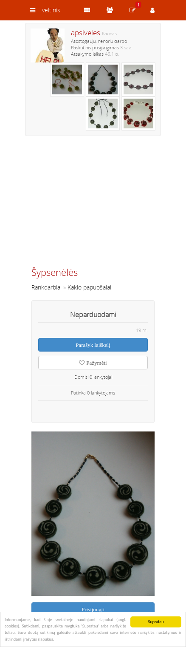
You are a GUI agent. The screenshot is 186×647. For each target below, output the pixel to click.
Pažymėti (93, 363)
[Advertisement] (93, 205)
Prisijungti (93, 609)
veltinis (51, 10)
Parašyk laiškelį (93, 345)
